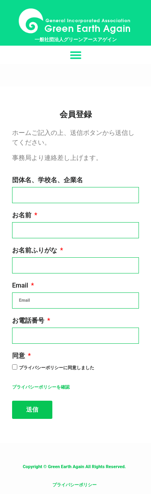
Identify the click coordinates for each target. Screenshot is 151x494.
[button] (75, 55)
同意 (19, 356)
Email (21, 285)
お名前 (22, 215)
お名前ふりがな (35, 250)
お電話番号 (29, 320)
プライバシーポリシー (74, 484)
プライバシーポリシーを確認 (41, 387)
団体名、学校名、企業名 (47, 180)
